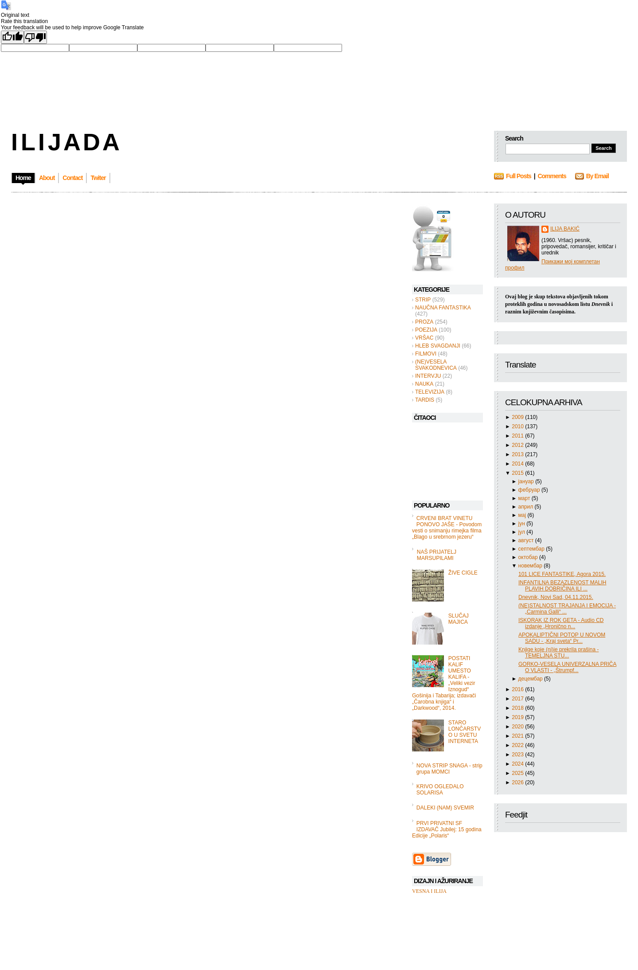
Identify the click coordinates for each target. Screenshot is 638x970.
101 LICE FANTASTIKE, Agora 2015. (562, 574)
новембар (531, 566)
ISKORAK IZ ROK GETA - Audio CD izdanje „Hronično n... (561, 623)
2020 (518, 727)
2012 (518, 445)
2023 (518, 754)
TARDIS (424, 400)
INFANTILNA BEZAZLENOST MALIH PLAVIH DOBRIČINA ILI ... (562, 585)
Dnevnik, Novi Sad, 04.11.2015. (555, 597)
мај (523, 515)
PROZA (424, 322)
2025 (518, 773)
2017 (518, 699)
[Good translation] (12, 37)
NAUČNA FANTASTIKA (443, 308)
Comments (551, 176)
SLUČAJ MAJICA (458, 619)
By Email (597, 176)
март (525, 498)
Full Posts (518, 176)
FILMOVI (425, 354)
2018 (518, 708)
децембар (531, 679)
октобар (528, 557)
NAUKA (424, 384)
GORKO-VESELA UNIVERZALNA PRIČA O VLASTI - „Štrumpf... (567, 667)
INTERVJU (428, 376)
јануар (527, 481)
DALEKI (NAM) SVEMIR (445, 808)
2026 (518, 782)
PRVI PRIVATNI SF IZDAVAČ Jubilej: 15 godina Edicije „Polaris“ (447, 829)
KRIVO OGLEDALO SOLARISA (440, 789)
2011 (518, 436)
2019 (518, 717)
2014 (518, 464)
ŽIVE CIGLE (463, 573)
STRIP (423, 300)
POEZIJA (426, 330)
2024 (518, 764)
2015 (518, 473)
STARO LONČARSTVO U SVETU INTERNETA (464, 732)
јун (522, 523)
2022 (518, 745)
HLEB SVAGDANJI (437, 346)
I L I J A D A (64, 142)
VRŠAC (424, 338)
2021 (518, 736)
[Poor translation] (35, 37)
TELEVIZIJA (429, 392)
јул (522, 532)
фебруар (529, 490)
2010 (518, 426)
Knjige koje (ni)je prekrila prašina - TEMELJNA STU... (558, 652)
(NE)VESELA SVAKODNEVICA (436, 365)
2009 (518, 417)
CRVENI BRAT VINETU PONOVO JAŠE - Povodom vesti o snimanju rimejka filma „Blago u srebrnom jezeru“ (447, 527)
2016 (518, 689)
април (526, 507)
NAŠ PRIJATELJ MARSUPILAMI (436, 555)
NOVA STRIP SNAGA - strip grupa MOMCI (449, 769)
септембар (532, 549)
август (526, 540)
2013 (518, 454)
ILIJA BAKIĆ (565, 229)
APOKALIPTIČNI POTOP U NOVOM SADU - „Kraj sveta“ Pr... (561, 638)
